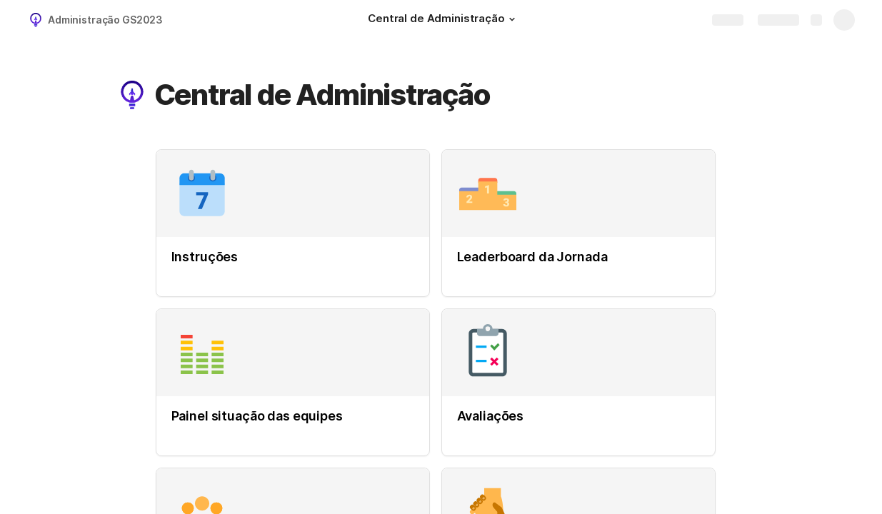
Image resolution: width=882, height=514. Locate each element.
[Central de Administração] (443, 20)
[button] (512, 19)
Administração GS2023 (105, 20)
